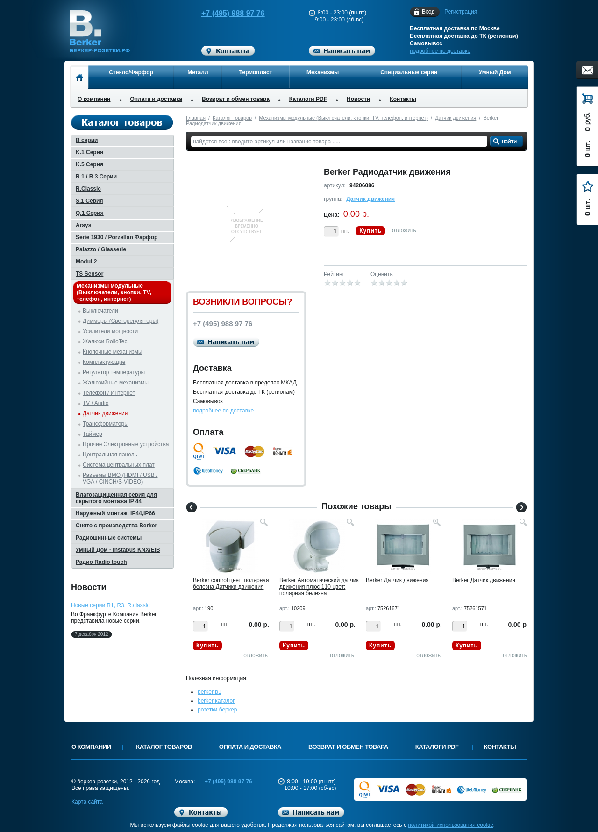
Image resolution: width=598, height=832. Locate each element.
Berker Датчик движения (397, 580)
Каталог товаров (232, 118)
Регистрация (460, 11)
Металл (197, 72)
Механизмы (322, 72)
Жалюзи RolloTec (105, 341)
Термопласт (255, 72)
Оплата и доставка (156, 99)
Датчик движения (455, 118)
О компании (94, 99)
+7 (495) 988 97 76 (224, 13)
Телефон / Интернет (109, 393)
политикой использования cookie (450, 825)
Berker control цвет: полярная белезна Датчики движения (231, 583)
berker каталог (216, 700)
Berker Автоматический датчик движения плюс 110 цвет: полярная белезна (319, 587)
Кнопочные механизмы (112, 351)
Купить (370, 231)
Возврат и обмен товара (236, 99)
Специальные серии (408, 72)
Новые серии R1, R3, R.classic (110, 605)
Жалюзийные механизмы (116, 382)
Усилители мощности (110, 331)
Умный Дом (495, 72)
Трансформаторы (105, 423)
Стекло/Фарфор (131, 72)
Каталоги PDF (308, 99)
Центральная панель (110, 454)
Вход (428, 12)
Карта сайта (87, 801)
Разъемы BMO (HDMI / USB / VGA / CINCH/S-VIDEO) (120, 478)
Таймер (92, 434)
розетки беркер (217, 709)
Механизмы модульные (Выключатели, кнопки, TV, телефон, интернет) (343, 118)
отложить (404, 230)
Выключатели (100, 310)
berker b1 (209, 692)
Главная (196, 118)
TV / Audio (95, 403)
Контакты (403, 99)
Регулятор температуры (114, 372)
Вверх (563, 802)
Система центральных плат (119, 465)
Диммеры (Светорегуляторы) (120, 321)
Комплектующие (104, 362)
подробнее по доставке (440, 51)
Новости (358, 99)
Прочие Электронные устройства (126, 444)
